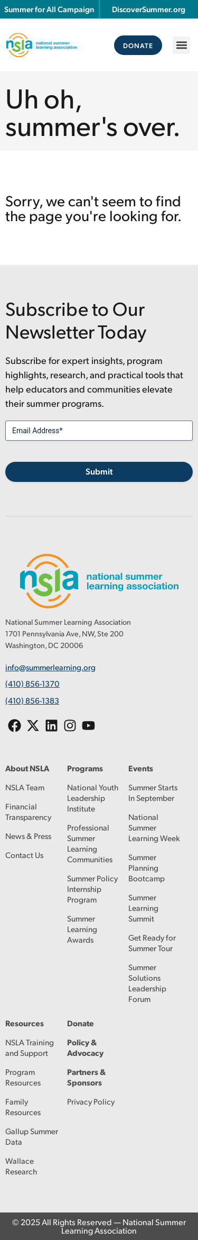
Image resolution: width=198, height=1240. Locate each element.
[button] (181, 45)
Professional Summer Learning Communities (89, 843)
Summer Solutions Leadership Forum (147, 983)
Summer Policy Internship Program (92, 888)
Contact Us (24, 855)
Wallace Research (21, 1165)
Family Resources (23, 1106)
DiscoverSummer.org (148, 9)
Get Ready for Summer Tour (152, 942)
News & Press (28, 836)
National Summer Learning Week (154, 827)
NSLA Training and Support (29, 1047)
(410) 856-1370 (32, 683)
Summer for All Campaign (49, 9)
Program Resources (23, 1076)
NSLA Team (24, 787)
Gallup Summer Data (31, 1136)
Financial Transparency (28, 811)
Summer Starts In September (152, 792)
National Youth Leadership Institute (92, 797)
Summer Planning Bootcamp (146, 867)
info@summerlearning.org (50, 667)
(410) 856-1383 (32, 700)
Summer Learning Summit (143, 907)
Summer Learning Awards (82, 928)
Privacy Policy (91, 1101)
